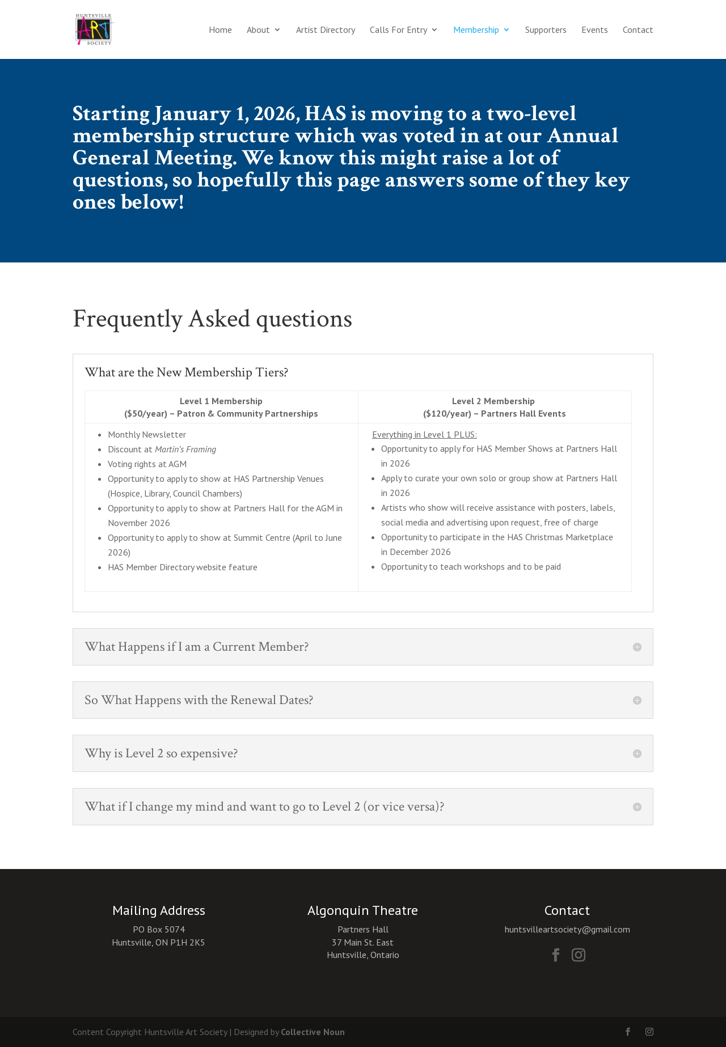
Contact (638, 30)
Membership (476, 30)
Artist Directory (325, 30)
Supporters (546, 30)
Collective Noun (313, 1031)
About (258, 30)
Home (220, 30)
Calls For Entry (398, 30)
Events (594, 30)
